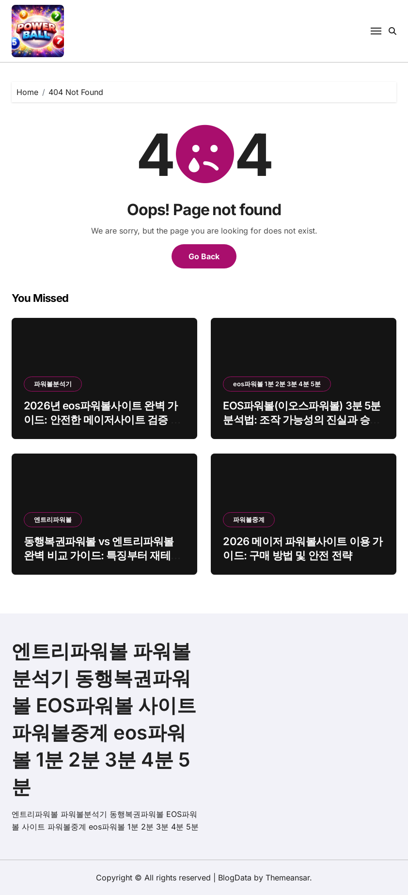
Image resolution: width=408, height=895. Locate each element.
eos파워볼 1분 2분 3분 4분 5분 (277, 384)
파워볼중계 (249, 519)
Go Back (204, 256)
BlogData (234, 877)
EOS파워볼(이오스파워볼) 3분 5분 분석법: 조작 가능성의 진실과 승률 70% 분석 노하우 (301, 419)
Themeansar (288, 877)
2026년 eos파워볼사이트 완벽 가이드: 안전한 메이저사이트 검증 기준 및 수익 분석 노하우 (102, 419)
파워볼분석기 (53, 384)
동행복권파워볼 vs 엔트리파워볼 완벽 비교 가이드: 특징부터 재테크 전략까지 (102, 555)
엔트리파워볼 (53, 519)
